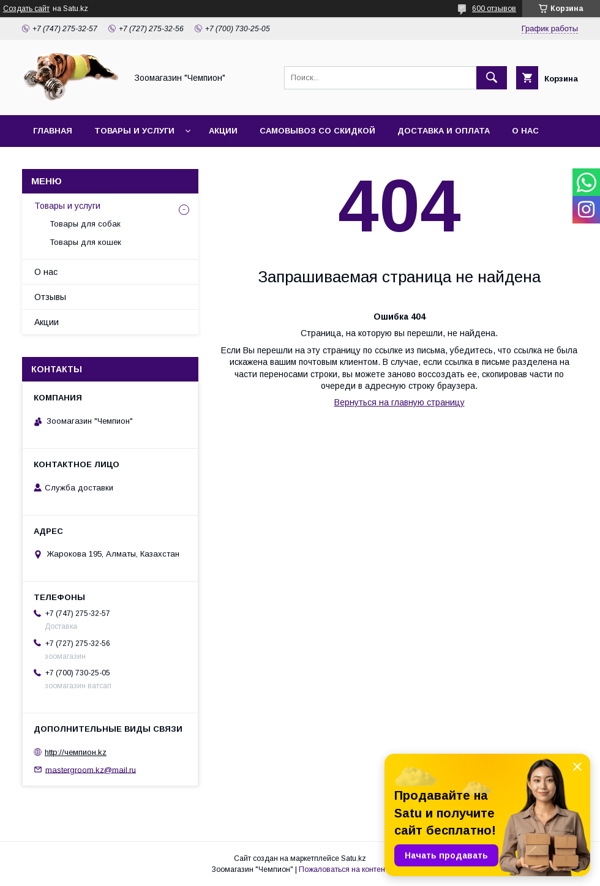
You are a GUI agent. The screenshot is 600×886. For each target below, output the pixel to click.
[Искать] (491, 77)
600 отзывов (494, 8)
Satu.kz (353, 858)
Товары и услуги (134, 130)
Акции (223, 130)
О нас (525, 130)
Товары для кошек (85, 242)
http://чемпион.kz (76, 752)
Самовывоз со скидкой (317, 130)
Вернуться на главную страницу (399, 402)
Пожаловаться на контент (343, 869)
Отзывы (50, 297)
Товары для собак (85, 223)
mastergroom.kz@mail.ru (90, 769)
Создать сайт (26, 8)
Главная (52, 130)
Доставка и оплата (443, 130)
